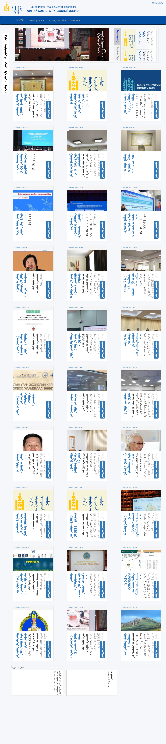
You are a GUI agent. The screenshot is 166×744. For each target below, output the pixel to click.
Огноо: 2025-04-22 (130, 128)
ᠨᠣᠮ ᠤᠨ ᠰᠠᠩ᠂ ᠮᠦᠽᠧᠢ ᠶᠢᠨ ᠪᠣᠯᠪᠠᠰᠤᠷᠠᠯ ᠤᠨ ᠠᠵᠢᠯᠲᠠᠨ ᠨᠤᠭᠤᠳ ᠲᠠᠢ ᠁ (133, 344)
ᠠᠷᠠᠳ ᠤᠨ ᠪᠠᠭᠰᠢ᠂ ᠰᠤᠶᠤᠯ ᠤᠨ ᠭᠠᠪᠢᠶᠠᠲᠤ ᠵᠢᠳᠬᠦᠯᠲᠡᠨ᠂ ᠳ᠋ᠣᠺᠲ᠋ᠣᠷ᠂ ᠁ (23, 285)
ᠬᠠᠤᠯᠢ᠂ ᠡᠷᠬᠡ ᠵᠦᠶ (6, 72)
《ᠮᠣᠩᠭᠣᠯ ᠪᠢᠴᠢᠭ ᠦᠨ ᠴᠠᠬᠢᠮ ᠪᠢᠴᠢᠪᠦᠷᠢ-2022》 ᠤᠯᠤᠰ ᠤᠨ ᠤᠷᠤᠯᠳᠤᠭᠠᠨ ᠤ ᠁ (133, 525)
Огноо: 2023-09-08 (76, 308)
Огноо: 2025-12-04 (76, 68)
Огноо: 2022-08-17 (130, 488)
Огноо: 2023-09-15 (22, 308)
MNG (160, 3)
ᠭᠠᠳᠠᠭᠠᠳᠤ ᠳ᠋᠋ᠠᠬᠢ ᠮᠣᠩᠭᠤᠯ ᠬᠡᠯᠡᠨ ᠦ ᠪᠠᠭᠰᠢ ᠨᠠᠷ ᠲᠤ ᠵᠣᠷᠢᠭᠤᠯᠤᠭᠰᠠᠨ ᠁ (75, 165)
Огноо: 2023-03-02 (22, 428)
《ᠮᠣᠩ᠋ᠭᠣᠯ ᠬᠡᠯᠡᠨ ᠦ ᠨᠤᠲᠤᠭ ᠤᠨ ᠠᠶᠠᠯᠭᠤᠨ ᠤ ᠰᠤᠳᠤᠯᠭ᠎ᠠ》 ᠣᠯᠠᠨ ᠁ (23, 344)
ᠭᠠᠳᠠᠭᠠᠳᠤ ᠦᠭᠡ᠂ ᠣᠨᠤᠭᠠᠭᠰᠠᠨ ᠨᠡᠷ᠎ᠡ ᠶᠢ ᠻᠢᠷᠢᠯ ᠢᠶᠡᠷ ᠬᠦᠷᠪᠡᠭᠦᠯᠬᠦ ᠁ (23, 164)
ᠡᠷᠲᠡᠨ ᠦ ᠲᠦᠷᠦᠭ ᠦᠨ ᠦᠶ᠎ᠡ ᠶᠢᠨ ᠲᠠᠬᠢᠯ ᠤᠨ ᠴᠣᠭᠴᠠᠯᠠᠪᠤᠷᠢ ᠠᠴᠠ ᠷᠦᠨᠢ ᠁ (23, 524)
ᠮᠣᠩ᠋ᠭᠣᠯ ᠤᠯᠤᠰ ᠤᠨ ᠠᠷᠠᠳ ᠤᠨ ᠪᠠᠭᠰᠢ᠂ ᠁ (21, 463)
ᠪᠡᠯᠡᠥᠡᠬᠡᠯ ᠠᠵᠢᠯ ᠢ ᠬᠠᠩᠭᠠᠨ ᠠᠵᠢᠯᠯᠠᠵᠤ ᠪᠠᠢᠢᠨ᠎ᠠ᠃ (75, 463)
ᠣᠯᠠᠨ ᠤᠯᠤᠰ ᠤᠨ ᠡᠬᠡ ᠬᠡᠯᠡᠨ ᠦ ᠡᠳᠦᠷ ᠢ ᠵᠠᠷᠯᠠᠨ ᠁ (21, 224)
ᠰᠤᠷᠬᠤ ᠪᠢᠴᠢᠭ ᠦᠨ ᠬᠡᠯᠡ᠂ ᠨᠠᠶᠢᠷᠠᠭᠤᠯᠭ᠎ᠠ (127, 645)
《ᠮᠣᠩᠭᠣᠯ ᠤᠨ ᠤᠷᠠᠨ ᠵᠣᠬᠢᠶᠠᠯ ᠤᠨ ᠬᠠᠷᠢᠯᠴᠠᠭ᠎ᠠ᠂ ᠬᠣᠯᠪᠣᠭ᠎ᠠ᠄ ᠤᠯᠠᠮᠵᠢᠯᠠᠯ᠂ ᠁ (25, 404)
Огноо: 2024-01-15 (76, 188)
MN (154, 3)
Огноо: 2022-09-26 (130, 428)
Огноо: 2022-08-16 (22, 548)
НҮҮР (20, 20)
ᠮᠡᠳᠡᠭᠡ (6, 89)
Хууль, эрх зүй (57, 20)
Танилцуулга (36, 20)
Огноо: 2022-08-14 (76, 548)
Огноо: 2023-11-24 (22, 248)
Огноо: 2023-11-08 (76, 248)
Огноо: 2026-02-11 (22, 68)
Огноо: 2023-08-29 (130, 308)
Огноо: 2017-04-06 (130, 607)
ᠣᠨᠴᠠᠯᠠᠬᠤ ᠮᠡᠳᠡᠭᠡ (118, 54)
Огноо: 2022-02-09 (22, 607)
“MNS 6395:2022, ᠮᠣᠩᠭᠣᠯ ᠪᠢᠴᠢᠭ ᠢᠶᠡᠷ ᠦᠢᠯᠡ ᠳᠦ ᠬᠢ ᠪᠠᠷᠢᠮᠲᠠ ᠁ (133, 584)
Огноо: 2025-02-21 (22, 188)
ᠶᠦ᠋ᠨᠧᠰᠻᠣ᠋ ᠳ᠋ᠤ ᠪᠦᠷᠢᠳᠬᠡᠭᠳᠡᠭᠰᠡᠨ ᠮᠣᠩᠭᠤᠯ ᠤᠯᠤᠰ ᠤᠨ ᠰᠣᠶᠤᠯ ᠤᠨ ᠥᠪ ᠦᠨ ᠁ (77, 106)
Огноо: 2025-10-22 (130, 68)
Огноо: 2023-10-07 (130, 248)
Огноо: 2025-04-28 (76, 128)
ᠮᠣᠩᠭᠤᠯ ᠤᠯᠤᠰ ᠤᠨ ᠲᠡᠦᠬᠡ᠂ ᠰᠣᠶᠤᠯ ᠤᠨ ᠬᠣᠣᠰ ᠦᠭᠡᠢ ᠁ (129, 164)
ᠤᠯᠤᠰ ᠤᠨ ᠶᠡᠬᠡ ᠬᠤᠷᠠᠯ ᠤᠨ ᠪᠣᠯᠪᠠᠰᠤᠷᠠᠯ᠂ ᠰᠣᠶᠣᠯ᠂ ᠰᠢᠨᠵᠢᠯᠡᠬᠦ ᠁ (75, 285)
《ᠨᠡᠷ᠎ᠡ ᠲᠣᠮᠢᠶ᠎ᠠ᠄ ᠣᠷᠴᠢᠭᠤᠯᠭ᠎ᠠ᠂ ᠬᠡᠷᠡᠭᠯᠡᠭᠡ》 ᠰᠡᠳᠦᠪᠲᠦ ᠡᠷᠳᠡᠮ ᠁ (131, 284)
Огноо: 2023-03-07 (76, 368)
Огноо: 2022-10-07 (76, 428)
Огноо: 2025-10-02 (22, 128)
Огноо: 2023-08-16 (22, 368)
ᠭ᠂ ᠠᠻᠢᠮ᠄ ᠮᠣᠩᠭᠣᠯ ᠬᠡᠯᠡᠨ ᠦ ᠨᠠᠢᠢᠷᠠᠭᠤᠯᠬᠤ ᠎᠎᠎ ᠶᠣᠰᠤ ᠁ (129, 464)
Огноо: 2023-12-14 (130, 188)
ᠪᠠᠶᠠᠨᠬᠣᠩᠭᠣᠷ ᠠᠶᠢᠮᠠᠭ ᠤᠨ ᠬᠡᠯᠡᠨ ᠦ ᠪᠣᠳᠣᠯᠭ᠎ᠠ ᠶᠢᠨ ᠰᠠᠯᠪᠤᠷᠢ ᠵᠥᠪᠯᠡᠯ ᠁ (21, 645)
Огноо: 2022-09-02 (22, 488)
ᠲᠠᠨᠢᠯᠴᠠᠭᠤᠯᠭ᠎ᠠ (6, 51)
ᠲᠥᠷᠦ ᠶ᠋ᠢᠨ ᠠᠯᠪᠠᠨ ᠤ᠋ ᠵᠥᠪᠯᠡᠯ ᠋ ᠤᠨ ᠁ (127, 403)
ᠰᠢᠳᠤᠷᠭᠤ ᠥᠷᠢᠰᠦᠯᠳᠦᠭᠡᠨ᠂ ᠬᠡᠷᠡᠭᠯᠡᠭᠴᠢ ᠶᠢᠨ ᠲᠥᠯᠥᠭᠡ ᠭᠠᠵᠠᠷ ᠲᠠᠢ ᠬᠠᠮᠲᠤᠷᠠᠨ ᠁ (79, 585)
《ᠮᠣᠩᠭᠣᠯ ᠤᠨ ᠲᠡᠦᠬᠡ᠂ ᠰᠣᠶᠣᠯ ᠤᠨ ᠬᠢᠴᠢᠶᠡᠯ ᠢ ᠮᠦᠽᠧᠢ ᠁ (75, 645)
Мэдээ (75, 20)
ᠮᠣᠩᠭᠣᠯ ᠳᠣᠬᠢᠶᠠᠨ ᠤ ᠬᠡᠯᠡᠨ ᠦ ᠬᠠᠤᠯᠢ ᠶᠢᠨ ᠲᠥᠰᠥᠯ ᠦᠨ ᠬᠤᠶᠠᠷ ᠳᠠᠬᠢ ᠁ (131, 224)
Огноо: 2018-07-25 (76, 607)
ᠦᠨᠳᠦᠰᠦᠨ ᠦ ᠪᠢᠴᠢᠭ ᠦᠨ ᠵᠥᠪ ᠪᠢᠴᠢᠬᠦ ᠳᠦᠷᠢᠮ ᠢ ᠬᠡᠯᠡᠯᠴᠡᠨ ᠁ (21, 105)
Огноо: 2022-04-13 (130, 548)
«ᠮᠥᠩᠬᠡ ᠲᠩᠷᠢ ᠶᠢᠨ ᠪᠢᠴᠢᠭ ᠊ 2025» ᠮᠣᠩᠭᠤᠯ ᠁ (129, 104)
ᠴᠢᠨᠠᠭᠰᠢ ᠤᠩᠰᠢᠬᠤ (49, 110)
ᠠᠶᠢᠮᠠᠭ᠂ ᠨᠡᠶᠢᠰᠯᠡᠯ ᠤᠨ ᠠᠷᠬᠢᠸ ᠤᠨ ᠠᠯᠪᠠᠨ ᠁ (75, 405)
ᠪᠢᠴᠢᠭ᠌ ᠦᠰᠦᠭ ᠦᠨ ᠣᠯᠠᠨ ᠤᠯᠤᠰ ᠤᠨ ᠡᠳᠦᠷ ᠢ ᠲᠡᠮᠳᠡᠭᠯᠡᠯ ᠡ (75, 345)
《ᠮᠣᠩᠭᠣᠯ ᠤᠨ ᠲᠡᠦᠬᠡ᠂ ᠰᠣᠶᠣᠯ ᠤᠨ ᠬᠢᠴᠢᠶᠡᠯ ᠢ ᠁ (100, 44)
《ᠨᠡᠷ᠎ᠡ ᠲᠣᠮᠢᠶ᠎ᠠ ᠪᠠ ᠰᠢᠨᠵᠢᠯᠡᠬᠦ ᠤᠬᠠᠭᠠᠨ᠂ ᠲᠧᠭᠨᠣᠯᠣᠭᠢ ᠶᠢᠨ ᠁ (21, 584)
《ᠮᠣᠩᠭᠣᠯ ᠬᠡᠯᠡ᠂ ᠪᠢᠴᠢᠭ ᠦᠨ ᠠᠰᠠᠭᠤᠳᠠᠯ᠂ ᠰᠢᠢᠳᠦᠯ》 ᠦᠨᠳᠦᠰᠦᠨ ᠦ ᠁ (77, 225)
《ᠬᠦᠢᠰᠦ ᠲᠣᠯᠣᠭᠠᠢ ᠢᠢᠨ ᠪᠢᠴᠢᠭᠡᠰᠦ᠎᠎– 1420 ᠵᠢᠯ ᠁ (75, 525)
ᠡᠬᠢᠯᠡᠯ (6, 38)
